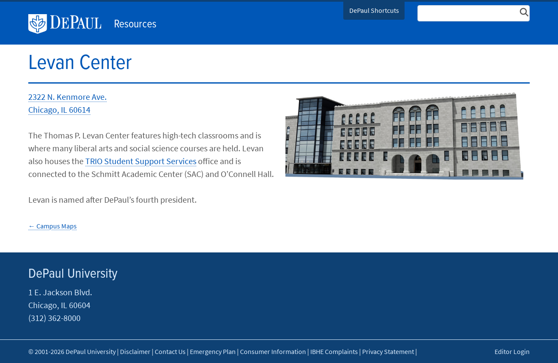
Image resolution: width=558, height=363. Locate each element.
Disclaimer (135, 351)
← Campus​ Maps (52, 226)
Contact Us (170, 351)
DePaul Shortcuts (374, 10)
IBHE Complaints (334, 351)
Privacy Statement (388, 351)
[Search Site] (473, 13)
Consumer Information (273, 351)
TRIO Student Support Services (140, 161)
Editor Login (512, 351)
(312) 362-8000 (54, 317)
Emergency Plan (213, 351)
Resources (135, 24)
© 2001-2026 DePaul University (72, 351)
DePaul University (69, 24)
